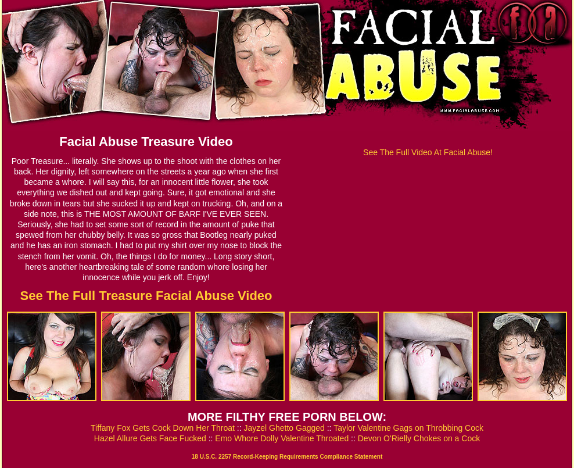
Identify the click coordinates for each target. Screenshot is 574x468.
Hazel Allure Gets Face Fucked (150, 438)
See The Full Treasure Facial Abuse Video (146, 295)
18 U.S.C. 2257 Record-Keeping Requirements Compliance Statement (287, 456)
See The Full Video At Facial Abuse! (428, 152)
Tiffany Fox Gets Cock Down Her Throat (163, 428)
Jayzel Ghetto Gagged (284, 428)
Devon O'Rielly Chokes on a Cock (419, 438)
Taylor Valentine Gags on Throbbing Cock (408, 428)
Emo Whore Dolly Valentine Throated (282, 438)
